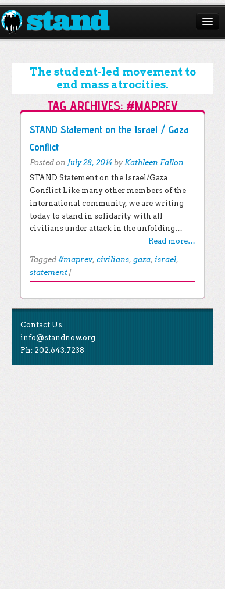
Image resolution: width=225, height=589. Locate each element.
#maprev (75, 259)
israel (165, 259)
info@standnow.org (57, 337)
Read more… (171, 241)
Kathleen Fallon (154, 162)
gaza (142, 259)
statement (48, 272)
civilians (113, 259)
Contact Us (41, 324)
